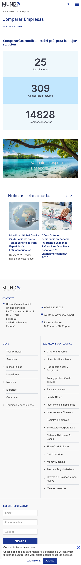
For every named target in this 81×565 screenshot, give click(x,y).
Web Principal (8, 11)
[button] (76, 4)
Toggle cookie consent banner (78, 548)
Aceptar (50, 560)
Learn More (33, 560)
